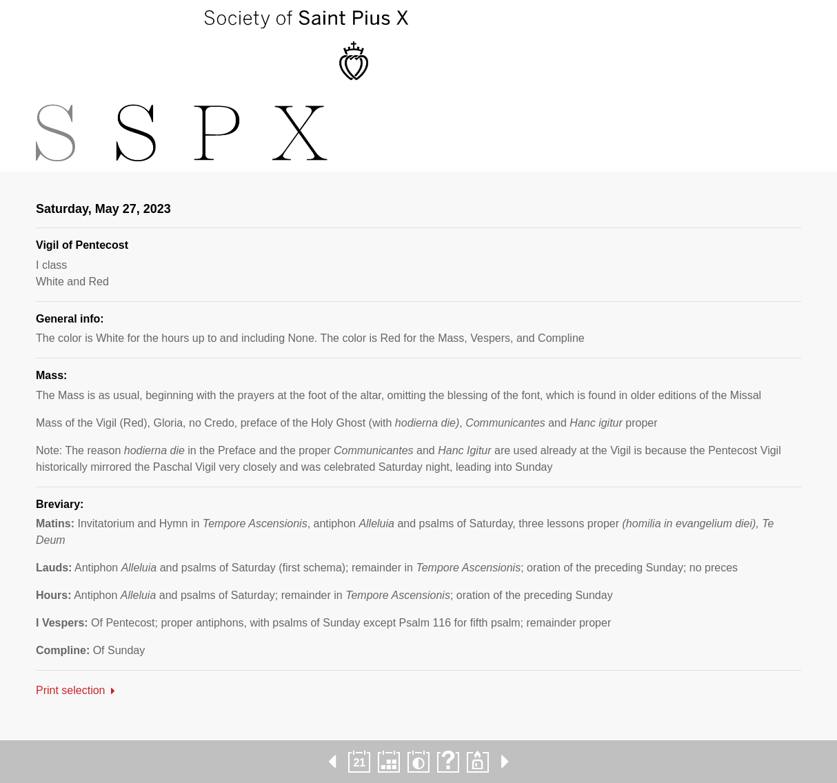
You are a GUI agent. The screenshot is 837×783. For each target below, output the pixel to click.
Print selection (70, 690)
